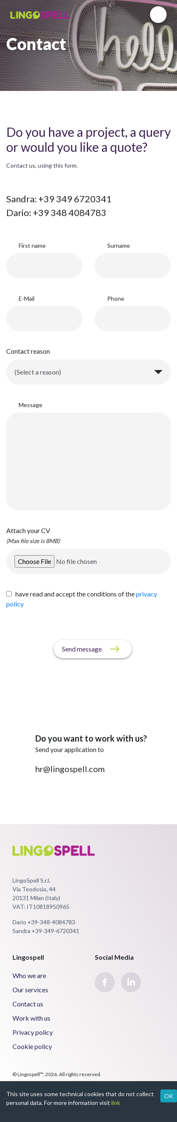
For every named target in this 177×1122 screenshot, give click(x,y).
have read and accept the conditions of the (81, 599)
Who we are (29, 975)
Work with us (31, 1018)
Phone (115, 298)
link (115, 1102)
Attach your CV (33, 535)
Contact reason (28, 351)
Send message (82, 649)
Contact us (27, 1004)
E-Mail (26, 298)
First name (32, 245)
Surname (118, 245)
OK (168, 1095)
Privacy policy (32, 1032)
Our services (30, 990)
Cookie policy (32, 1046)
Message (30, 404)
